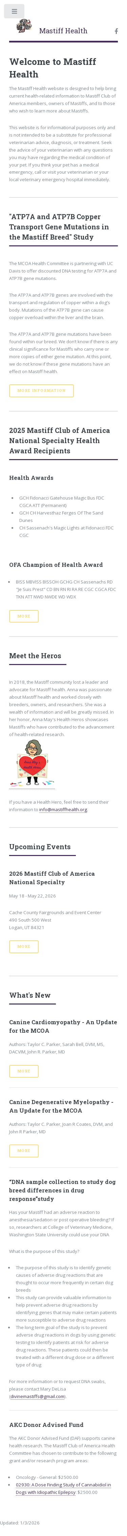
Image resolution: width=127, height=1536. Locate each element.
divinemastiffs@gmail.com (37, 1396)
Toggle (14, 12)
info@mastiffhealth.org (63, 809)
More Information (41, 390)
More (23, 616)
